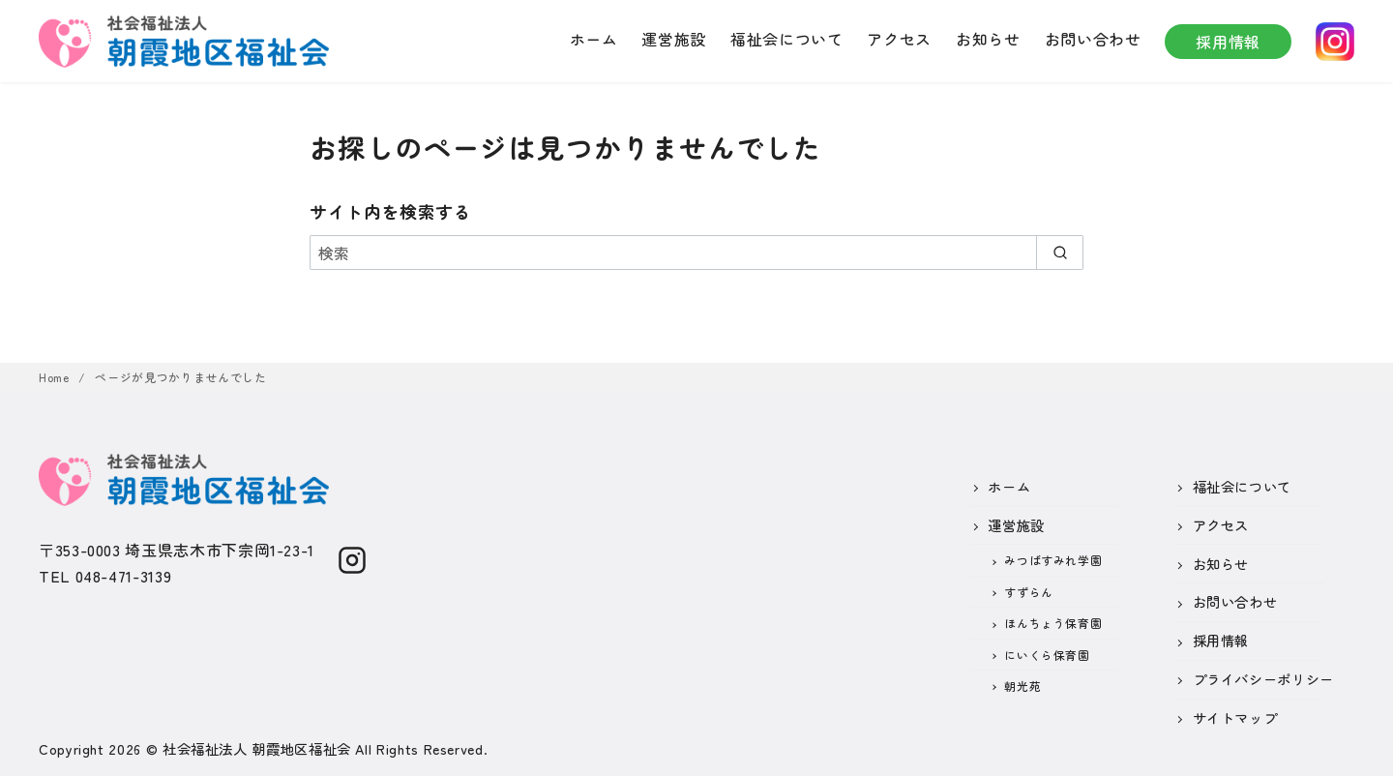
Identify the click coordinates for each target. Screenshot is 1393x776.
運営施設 (673, 38)
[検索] (696, 252)
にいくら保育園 (1046, 654)
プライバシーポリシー (1263, 679)
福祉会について (786, 38)
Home (56, 377)
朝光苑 (1022, 685)
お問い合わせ (1093, 38)
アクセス (899, 38)
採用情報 (1228, 41)
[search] (1059, 252)
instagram (1335, 41)
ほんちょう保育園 (1053, 622)
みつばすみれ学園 (1053, 560)
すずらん (1028, 591)
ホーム (594, 38)
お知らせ (988, 38)
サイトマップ (1235, 717)
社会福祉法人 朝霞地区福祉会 (257, 748)
